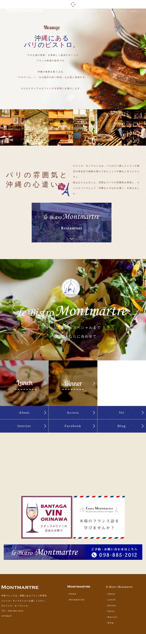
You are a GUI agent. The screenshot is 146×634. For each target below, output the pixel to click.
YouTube (133, 11)
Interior (24, 426)
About (24, 412)
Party (111, 611)
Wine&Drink (77, 599)
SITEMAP (6, 616)
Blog (121, 426)
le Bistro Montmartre (88, 11)
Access (73, 412)
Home (72, 594)
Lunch (112, 599)
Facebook (73, 426)
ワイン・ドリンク (119, 11)
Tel (121, 412)
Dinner (112, 605)
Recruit (112, 617)
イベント (104, 11)
